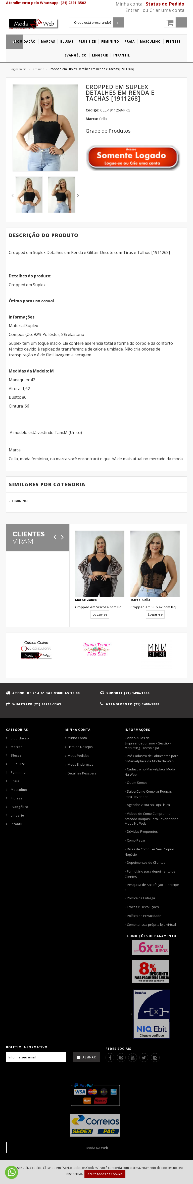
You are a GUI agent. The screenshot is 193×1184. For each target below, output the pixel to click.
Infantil (16, 824)
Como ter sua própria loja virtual (151, 924)
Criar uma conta (167, 10)
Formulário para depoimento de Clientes (150, 874)
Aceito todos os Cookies (104, 1174)
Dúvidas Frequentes (142, 831)
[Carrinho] (175, 22)
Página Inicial (18, 69)
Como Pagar (136, 840)
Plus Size (18, 764)
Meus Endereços (80, 764)
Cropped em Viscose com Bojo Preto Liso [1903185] (116, 607)
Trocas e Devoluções (143, 907)
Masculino (19, 790)
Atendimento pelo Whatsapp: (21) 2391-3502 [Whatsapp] (46, 2)
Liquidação (20, 738)
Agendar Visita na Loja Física (148, 804)
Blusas (16, 755)
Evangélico (19, 807)
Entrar (132, 10)
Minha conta (129, 4)
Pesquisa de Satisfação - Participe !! (152, 887)
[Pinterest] (121, 1057)
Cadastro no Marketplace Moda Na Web (150, 772)
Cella (103, 118)
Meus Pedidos (78, 755)
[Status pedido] (166, 4)
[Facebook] (110, 1057)
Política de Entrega (141, 898)
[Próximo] (62, 536)
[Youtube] (132, 1057)
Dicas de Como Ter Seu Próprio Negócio (149, 852)
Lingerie (17, 815)
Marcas (17, 747)
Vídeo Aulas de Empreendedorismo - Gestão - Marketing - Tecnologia (148, 743)
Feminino (37, 69)
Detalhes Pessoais (82, 773)
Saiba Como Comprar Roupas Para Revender (148, 794)
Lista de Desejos (80, 746)
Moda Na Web (97, 1147)
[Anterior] (54, 536)
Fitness (16, 798)
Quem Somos (137, 782)
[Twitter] (143, 1057)
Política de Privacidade (144, 915)
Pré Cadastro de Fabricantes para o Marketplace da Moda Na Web (151, 758)
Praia (15, 781)
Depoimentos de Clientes (146, 862)
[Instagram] (155, 1057)
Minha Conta (77, 738)
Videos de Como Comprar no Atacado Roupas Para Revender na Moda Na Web (151, 818)
